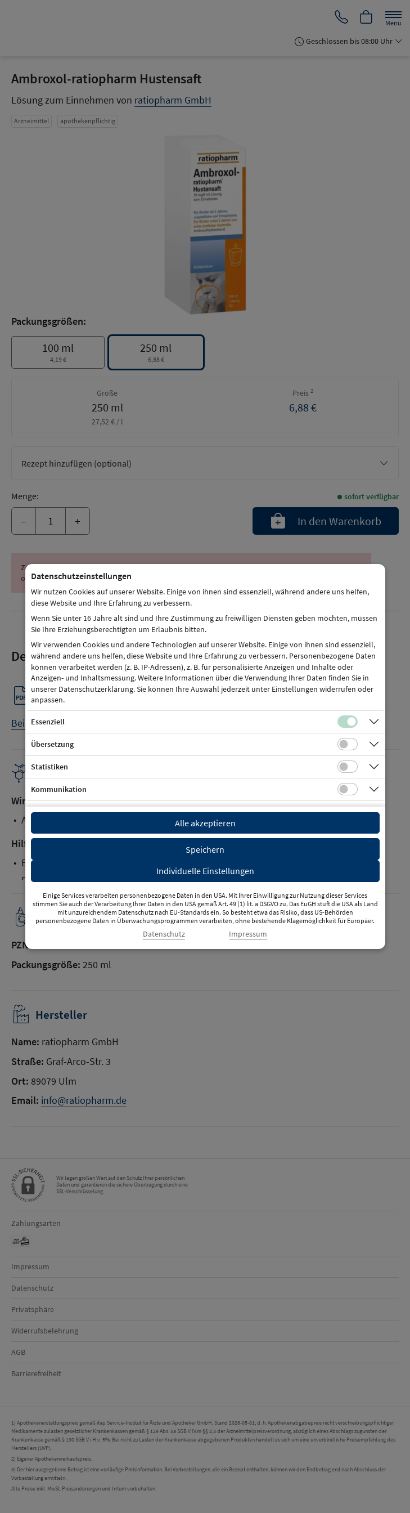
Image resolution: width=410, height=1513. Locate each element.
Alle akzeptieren (205, 823)
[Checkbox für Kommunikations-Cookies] (347, 789)
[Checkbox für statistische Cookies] (347, 766)
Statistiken (49, 767)
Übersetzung (52, 744)
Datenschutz (164, 934)
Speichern (205, 849)
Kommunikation (59, 789)
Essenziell (48, 722)
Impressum (248, 934)
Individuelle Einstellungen (205, 870)
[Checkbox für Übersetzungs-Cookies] (347, 744)
